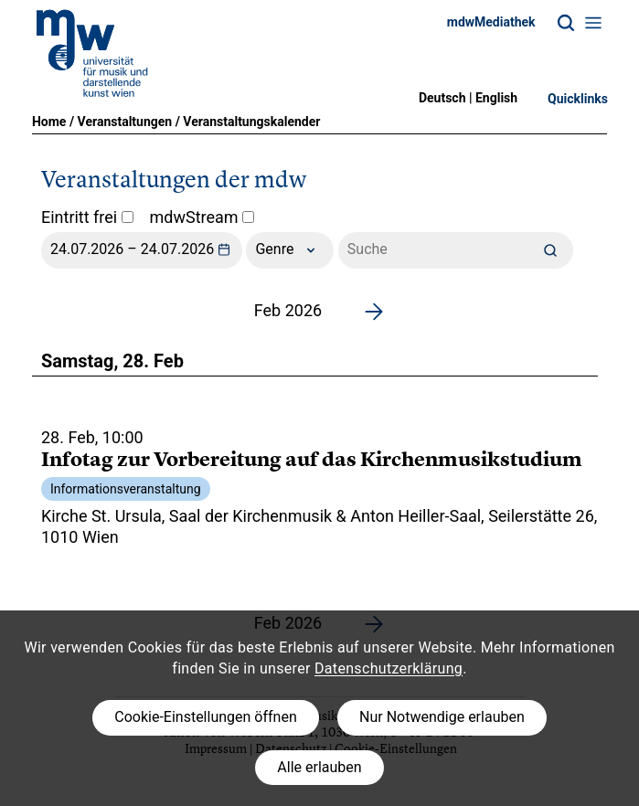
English (496, 97)
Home (49, 121)
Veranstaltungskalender (251, 121)
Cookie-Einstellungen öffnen (205, 717)
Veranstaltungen (125, 121)
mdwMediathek (491, 22)
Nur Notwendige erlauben (442, 717)
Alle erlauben (319, 767)
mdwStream (202, 217)
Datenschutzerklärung (388, 668)
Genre (290, 250)
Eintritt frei (87, 217)
